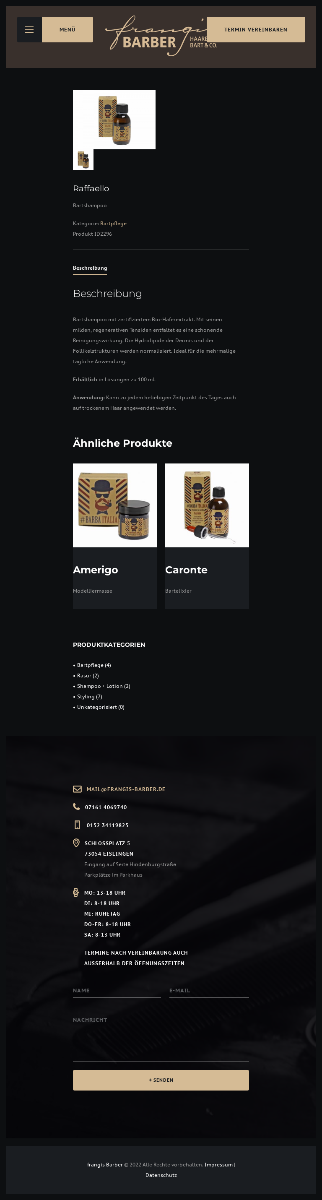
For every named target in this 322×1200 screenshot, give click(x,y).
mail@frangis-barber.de (126, 789)
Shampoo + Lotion (100, 686)
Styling (86, 696)
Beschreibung (90, 268)
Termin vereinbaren (256, 29)
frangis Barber (105, 1164)
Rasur (84, 675)
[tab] (90, 269)
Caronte (186, 570)
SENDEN (163, 1080)
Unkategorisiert (97, 707)
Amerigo (95, 570)
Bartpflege (113, 223)
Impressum (219, 1164)
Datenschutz (161, 1175)
